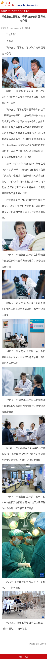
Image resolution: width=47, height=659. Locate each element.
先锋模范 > (24, 11)
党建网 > (5, 11)
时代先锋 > (14, 11)
